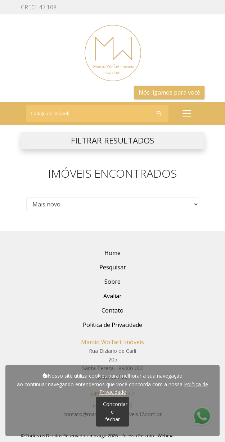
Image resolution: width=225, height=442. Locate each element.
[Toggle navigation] (187, 113)
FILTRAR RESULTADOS (112, 140)
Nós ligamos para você (169, 92)
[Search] (97, 113)
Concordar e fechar (115, 412)
